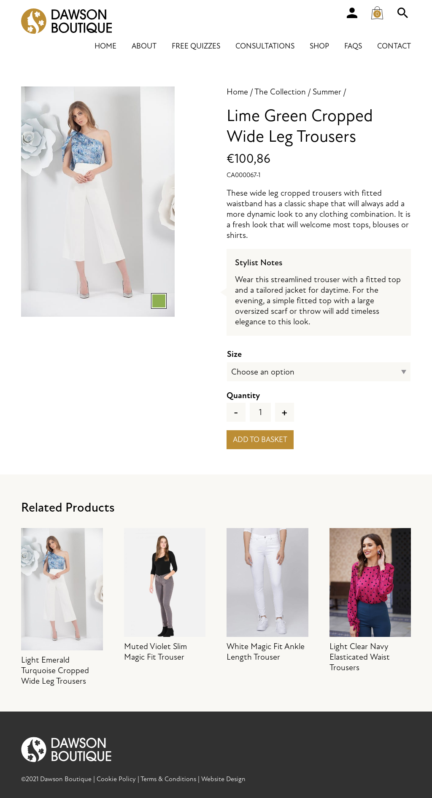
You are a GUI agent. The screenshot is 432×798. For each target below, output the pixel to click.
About (144, 46)
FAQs (353, 46)
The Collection (280, 91)
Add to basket (260, 440)
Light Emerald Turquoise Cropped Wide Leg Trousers (62, 607)
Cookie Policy (116, 779)
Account (351, 12)
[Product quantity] (260, 412)
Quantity (243, 395)
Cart (379, 11)
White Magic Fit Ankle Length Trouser (267, 595)
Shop (319, 46)
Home (105, 46)
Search (402, 12)
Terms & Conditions (168, 779)
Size (234, 354)
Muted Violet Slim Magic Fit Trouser (165, 595)
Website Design (223, 779)
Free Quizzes (196, 46)
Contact (394, 46)
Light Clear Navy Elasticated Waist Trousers (370, 600)
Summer (327, 91)
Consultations (264, 46)
